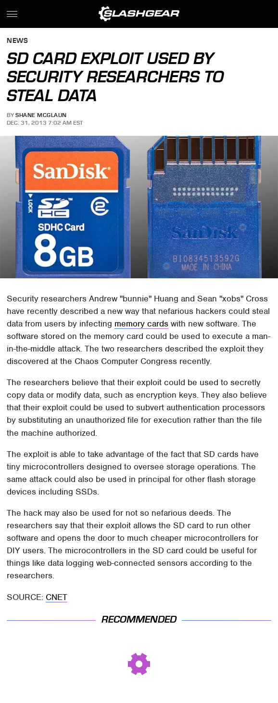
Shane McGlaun (41, 115)
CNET (56, 597)
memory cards (141, 323)
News (17, 41)
